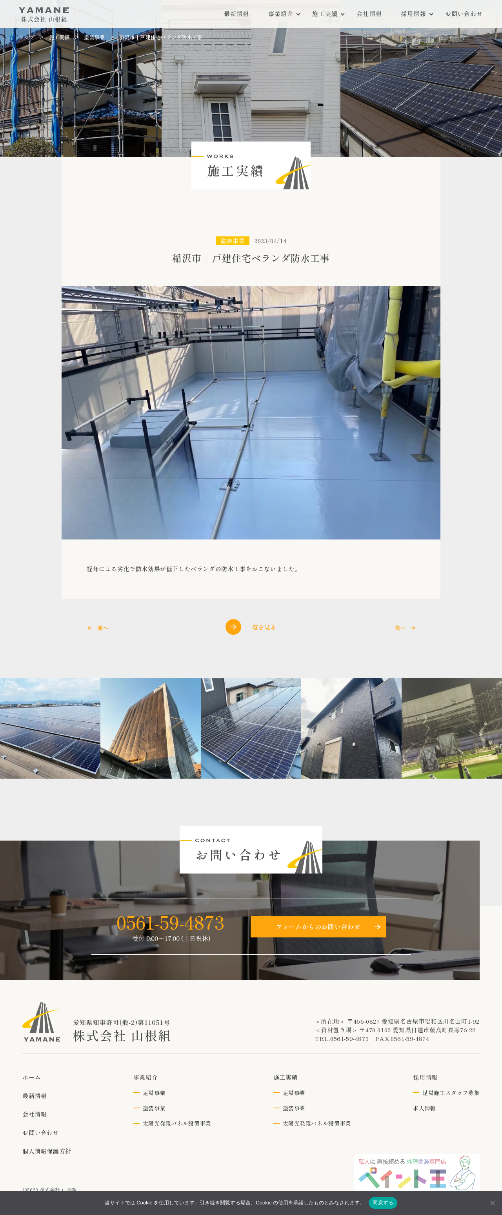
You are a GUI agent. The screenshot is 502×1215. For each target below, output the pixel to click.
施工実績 (59, 37)
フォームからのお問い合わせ (318, 926)
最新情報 (34, 1096)
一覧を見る (251, 627)
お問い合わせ (40, 1132)
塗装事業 (94, 37)
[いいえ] (492, 1203)
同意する (383, 1203)
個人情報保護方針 (46, 1151)
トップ (27, 37)
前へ (102, 628)
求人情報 (424, 1108)
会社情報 (34, 1114)
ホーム (31, 1077)
